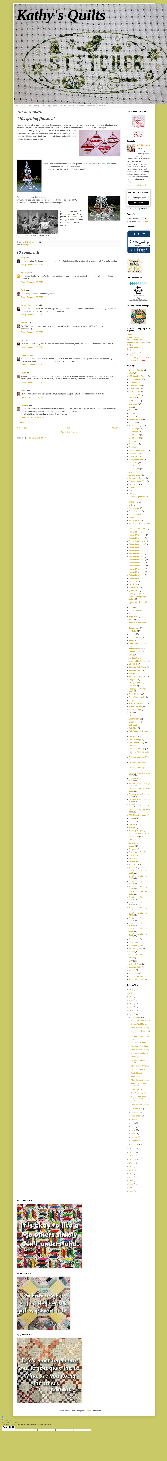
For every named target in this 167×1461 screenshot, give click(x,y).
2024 (131, 997)
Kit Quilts (132, 631)
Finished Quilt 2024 (137, 575)
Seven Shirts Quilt (136, 852)
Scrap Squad (134, 843)
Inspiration (133, 616)
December (136, 1017)
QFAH (131, 713)
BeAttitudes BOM (136, 419)
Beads (131, 416)
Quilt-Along (133, 736)
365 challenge (134, 382)
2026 (131, 989)
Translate (142, 221)
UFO (131, 961)
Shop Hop (133, 865)
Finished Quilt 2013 (137, 538)
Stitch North (133, 942)
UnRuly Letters (135, 964)
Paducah (132, 686)
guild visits (133, 591)
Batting (132, 410)
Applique (132, 398)
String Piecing (134, 945)
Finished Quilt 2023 (137, 572)
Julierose (25, 355)
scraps (131, 846)
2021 (131, 1007)
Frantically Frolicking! (139, 1046)
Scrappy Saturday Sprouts (138, 1085)
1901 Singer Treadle (49, 106)
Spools (129, 335)
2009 (131, 1181)
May (134, 1130)
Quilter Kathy (144, 145)
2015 (131, 1159)
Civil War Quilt (134, 466)
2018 (131, 1149)
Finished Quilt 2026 (137, 578)
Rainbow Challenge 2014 (139, 757)
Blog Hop (132, 441)
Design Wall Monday (139, 1024)
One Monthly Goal (138, 1093)
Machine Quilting (135, 658)
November (136, 1109)
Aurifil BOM (133, 401)
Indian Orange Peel (134, 340)
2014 (131, 1163)
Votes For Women (136, 976)
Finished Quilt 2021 (137, 566)
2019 (131, 1014)
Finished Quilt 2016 (137, 550)
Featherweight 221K (137, 529)
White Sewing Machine (138, 979)
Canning (132, 447)
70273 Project (134, 389)
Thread (132, 952)
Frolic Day (67, 214)
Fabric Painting (135, 511)
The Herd (101, 106)
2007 (131, 1188)
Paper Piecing (134, 694)
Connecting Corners (137, 478)
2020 (131, 1011)
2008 (131, 1184)
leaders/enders (135, 649)
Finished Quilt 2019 (137, 560)
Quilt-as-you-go (135, 740)
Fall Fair (132, 517)
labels (131, 640)
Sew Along (133, 858)
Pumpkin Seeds (135, 710)
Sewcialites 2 (134, 861)
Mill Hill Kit (133, 664)
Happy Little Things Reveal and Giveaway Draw (140, 1098)
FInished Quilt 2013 (137, 541)
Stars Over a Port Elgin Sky (138, 342)
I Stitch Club (134, 610)
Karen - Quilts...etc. (29, 305)
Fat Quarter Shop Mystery (139, 524)
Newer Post (22, 428)
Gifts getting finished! (139, 1053)
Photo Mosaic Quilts (137, 697)
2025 (131, 993)
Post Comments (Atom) (37, 438)
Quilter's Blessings (134, 348)
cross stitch (133, 484)
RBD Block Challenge (137, 815)
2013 (131, 1166)
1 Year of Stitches (136, 370)
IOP (130, 620)
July (133, 1123)
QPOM (131, 716)
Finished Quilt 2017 (137, 553)
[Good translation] (5, 1427)
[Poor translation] (11, 1427)
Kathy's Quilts (61, 15)
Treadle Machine (135, 955)
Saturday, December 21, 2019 (33, 397)
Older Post (115, 428)
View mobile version (68, 432)
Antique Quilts (134, 395)
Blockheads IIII (135, 438)
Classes (132, 472)
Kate (23, 340)
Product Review (135, 706)
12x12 (131, 373)
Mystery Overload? (138, 1070)
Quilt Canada (134, 722)
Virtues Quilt (134, 973)
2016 (131, 1156)
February (135, 1141)
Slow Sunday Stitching (31, 106)
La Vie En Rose (135, 637)
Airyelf (88, 1411)
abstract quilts (134, 392)
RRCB (131, 821)
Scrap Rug (133, 840)
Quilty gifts (133, 746)
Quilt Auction (134, 719)
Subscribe (138, 203)
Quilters (28, 235)
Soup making (134, 939)
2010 (131, 1177)
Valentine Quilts (135, 967)
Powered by (138, 209)
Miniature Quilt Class (137, 667)
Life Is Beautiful (135, 652)
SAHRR (132, 828)
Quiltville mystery (136, 743)
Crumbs (132, 487)
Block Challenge (135, 426)
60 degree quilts (135, 385)
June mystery (134, 628)
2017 (131, 1152)
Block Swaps (134, 429)
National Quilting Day (137, 676)
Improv (131, 613)
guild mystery (134, 587)
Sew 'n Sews (134, 855)
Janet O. (24, 405)
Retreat (132, 818)
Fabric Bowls (134, 508)
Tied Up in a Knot (134, 360)
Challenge (133, 456)
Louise (24, 323)
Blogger (105, 1411)
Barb (23, 290)
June (134, 1127)
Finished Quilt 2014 (137, 544)
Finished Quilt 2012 (137, 535)
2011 (131, 1174)
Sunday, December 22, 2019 (32, 417)
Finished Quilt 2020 (137, 563)
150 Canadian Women (138, 376)
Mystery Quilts (134, 673)
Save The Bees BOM (137, 834)
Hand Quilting (134, 594)
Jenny (23, 373)
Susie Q (24, 273)
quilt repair (133, 725)
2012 (131, 1170)
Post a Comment (26, 423)
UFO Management (67, 106)
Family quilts (134, 520)
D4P (130, 490)
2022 (131, 1004)
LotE (131, 655)
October (135, 1112)
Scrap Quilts (134, 837)
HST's (131, 607)
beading (132, 413)
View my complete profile (137, 185)
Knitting (132, 634)
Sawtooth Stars (137, 1089)
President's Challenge (138, 703)
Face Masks (134, 514)
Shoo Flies (135, 1077)
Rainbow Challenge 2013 (139, 752)
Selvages (26, 245)
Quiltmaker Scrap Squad (86, 106)
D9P (130, 494)
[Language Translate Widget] (137, 218)
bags (131, 407)
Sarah (23, 390)
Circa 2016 (133, 463)
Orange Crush (134, 683)
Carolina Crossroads (137, 453)
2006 (131, 1191)
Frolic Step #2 (136, 1073)
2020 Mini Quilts (135, 379)
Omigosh (132, 680)
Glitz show (133, 584)
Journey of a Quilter (135, 353)
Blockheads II (134, 435)
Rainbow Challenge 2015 (139, 762)
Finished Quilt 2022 (137, 569)
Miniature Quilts (135, 670)
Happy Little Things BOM (139, 602)
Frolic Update (136, 1057)
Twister (132, 958)
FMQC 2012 (134, 581)
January (135, 1144)
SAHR (131, 824)
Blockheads (133, 432)
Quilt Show (133, 728)
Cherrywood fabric (136, 459)
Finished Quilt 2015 (137, 547)
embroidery (133, 502)
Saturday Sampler (136, 831)
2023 (131, 1000)
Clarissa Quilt (134, 469)
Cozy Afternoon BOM (137, 481)
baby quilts (133, 404)
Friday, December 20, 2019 (32, 265)
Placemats (133, 700)
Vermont (132, 970)
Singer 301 (133, 868)
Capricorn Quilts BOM (138, 450)
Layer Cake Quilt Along (138, 643)
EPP (130, 505)
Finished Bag (134, 532)
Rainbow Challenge (137, 749)
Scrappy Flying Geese (136, 337)
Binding (132, 422)
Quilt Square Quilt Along (138, 731)
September (136, 1116)
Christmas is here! (138, 1042)
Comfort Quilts (134, 475)
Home (17, 106)
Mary (23, 258)
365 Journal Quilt (133, 358)
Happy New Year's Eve (140, 1020)
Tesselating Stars (136, 948)
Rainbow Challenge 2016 (139, 768)
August (135, 1119)
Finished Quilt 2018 (137, 557)
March (134, 1137)
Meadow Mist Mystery (137, 661)
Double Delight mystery (138, 497)
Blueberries (133, 444)
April (134, 1134)
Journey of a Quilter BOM (139, 623)
